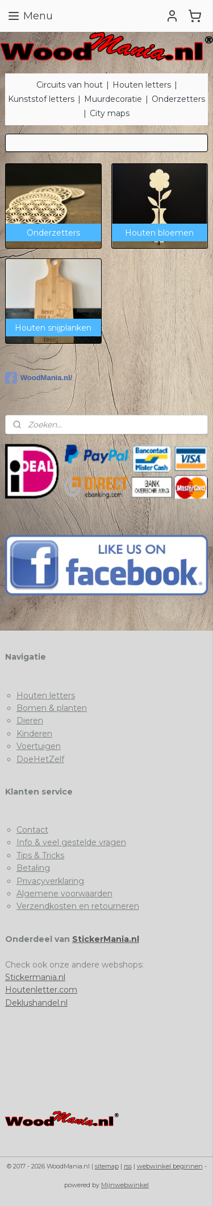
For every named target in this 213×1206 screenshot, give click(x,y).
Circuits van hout (69, 85)
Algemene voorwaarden (64, 893)
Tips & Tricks (40, 855)
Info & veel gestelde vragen (71, 842)
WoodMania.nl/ (38, 378)
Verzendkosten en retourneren (77, 906)
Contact (32, 830)
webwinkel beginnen (170, 1166)
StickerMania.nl (105, 939)
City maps (110, 113)
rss (128, 1166)
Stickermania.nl (35, 977)
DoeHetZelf (40, 759)
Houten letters (141, 85)
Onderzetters (178, 99)
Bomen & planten (51, 708)
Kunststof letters (41, 99)
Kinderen (34, 733)
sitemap (107, 1166)
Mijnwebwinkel (125, 1185)
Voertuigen (38, 746)
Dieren (29, 720)
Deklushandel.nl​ (36, 1003)
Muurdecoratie (113, 99)
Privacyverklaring (50, 881)
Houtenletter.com (41, 990)
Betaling (33, 868)
